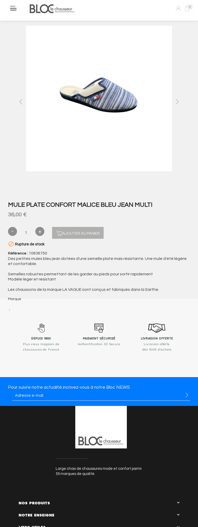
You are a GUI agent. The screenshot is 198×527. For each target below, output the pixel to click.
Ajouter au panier (78, 233)
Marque (14, 299)
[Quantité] (26, 233)
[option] (99, 99)
